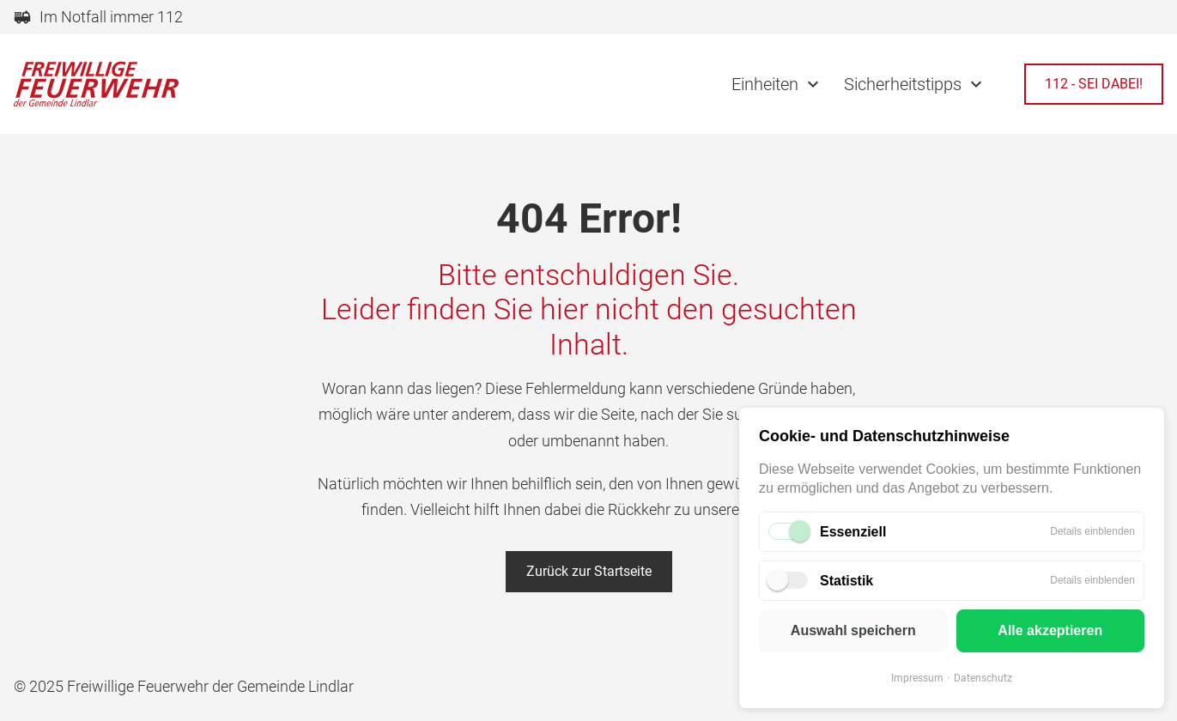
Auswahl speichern (853, 630)
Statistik (846, 580)
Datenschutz (983, 678)
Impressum (917, 678)
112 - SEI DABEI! (1094, 84)
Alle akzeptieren (1050, 630)
